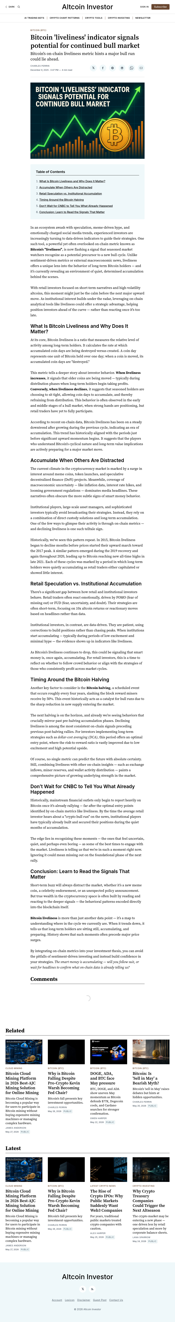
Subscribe (160, 6)
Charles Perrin (40, 66)
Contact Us (116, 1300)
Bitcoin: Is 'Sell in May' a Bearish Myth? (146, 1078)
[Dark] (10, 7)
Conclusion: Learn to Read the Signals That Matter (72, 212)
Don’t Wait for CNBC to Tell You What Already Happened (76, 206)
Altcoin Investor (87, 7)
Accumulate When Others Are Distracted (65, 187)
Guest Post (99, 1300)
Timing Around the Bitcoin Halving (61, 199)
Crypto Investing (119, 18)
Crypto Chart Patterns (65, 18)
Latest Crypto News (103, 1186)
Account (57, 1300)
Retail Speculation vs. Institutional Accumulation (70, 193)
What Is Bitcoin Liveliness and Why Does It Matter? (72, 181)
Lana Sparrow (141, 1237)
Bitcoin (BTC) (38, 30)
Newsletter (142, 18)
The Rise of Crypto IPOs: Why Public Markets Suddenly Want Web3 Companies (106, 1200)
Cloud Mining (13, 1068)
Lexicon (70, 1300)
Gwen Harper (98, 1118)
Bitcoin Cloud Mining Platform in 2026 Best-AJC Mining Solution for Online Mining (22, 1083)
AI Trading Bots (34, 18)
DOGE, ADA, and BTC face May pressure (102, 1078)
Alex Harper (98, 1233)
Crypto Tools (93, 18)
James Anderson (15, 1128)
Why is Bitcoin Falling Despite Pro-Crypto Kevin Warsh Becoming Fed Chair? (64, 1083)
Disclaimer (83, 1300)
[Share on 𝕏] (93, 68)
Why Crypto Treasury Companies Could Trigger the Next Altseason (149, 1200)
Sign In (144, 6)
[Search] (18, 6)
